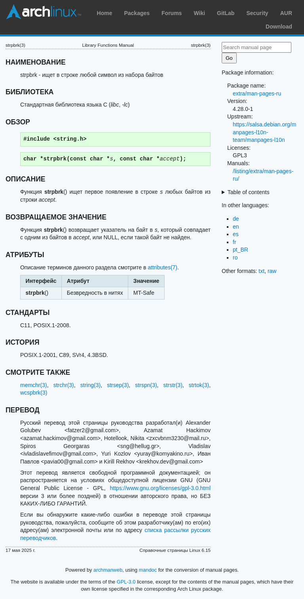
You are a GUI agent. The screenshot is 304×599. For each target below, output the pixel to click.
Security (257, 13)
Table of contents (249, 192)
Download (279, 26)
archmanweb (107, 570)
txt (261, 271)
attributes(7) (162, 267)
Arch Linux (43, 12)
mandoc (148, 570)
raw (272, 271)
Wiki (199, 13)
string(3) (90, 385)
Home (104, 13)
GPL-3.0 (126, 582)
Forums (172, 13)
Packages (137, 13)
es (236, 234)
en (236, 226)
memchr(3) (33, 385)
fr (234, 242)
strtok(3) (199, 385)
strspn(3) (146, 385)
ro (235, 257)
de (236, 219)
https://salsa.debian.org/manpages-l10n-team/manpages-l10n (264, 132)
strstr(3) (172, 385)
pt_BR (240, 249)
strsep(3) (118, 385)
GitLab (225, 13)
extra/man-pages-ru (257, 93)
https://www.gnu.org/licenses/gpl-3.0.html (160, 488)
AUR (286, 13)
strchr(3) (63, 385)
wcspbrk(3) (33, 392)
